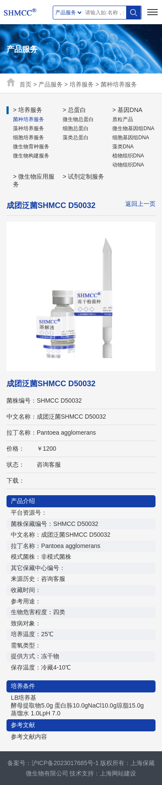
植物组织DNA (128, 156)
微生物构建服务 (31, 156)
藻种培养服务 (28, 128)
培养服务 (82, 84)
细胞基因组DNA (130, 138)
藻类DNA (122, 147)
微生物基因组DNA (133, 128)
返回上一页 (140, 203)
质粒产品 (122, 119)
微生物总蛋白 (78, 119)
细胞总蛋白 (76, 128)
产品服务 (50, 84)
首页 (25, 84)
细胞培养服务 (28, 138)
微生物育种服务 (31, 147)
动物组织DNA (128, 165)
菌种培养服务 (119, 84)
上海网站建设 (118, 773)
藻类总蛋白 (76, 138)
